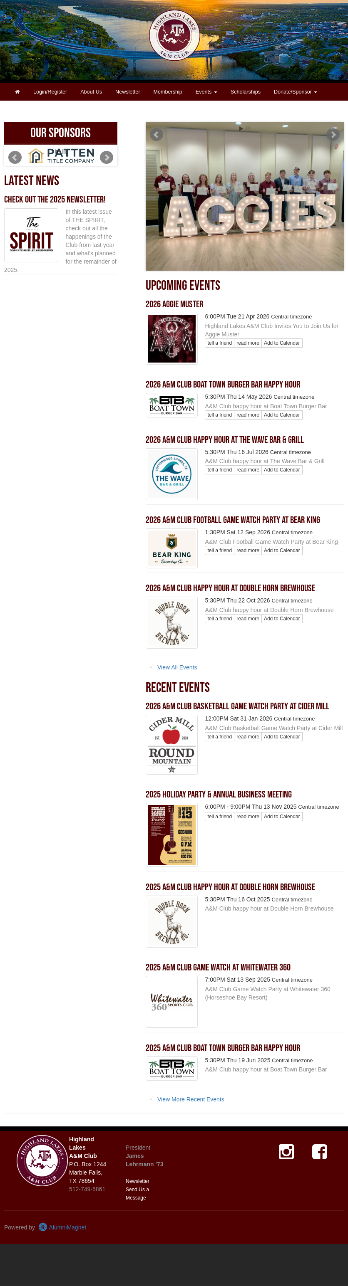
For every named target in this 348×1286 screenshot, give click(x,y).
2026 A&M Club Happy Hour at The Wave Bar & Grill (225, 440)
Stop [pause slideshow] (248, 128)
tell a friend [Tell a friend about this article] (219, 343)
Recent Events (178, 688)
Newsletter (127, 92)
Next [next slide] (333, 134)
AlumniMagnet (62, 1227)
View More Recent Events (190, 1099)
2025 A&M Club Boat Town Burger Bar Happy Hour (223, 1048)
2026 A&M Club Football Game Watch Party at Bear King (233, 520)
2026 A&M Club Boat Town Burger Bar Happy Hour (223, 384)
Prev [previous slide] (156, 134)
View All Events (177, 667)
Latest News (31, 181)
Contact (24, 109)
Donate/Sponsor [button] (296, 92)
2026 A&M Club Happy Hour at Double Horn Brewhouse (230, 588)
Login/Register (50, 92)
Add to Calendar (282, 343)
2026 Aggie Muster (174, 304)
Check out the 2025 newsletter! (55, 199)
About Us (91, 92)
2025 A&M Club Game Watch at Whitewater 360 (218, 967)
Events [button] (206, 92)
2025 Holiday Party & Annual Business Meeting (219, 794)
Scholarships (246, 92)
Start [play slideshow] (241, 128)
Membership (168, 92)
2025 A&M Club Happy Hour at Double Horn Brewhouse (230, 887)
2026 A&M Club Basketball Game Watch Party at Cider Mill (237, 706)
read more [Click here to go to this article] (247, 343)
